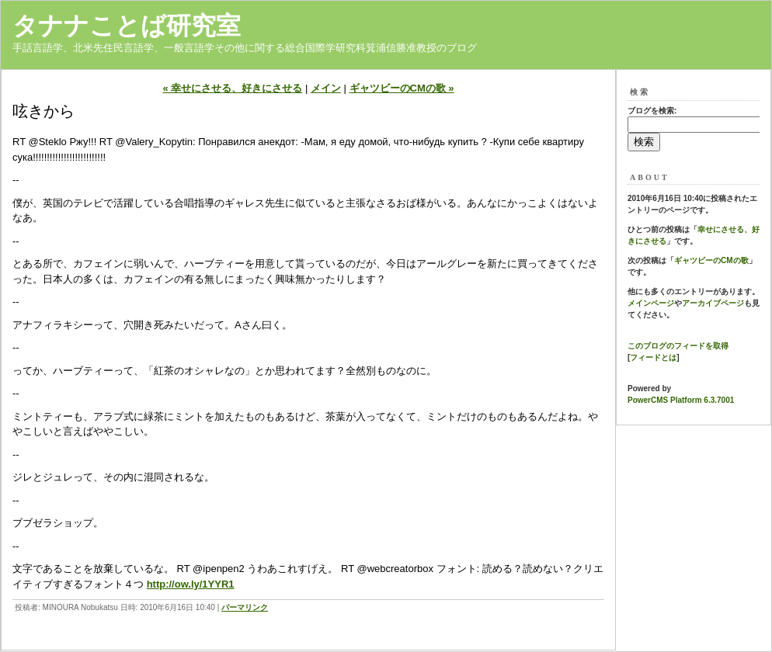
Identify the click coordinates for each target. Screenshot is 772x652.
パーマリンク (244, 607)
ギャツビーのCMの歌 (711, 260)
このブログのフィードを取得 (678, 346)
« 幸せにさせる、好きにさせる (232, 88)
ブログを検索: (652, 110)
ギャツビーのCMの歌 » (401, 88)
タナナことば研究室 (126, 26)
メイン (326, 88)
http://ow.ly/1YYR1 (191, 584)
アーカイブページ (713, 303)
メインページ (651, 303)
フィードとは (653, 357)
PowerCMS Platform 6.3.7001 (681, 400)
